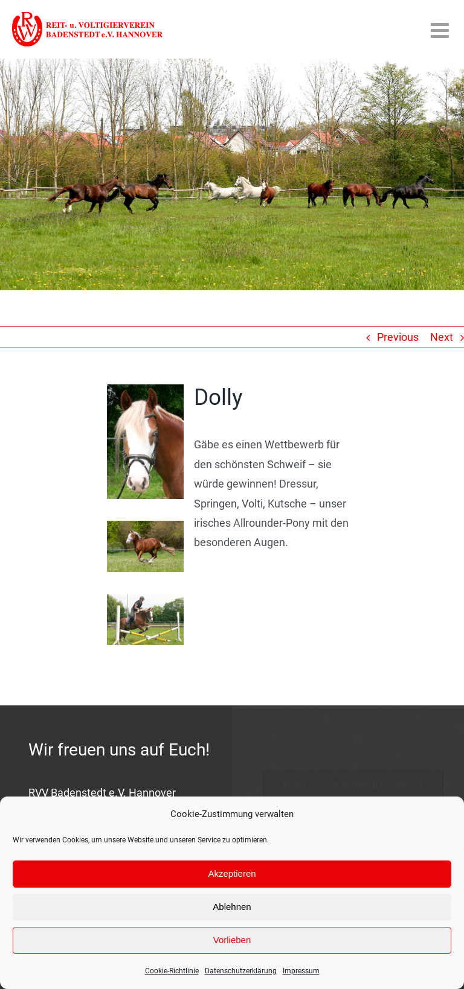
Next (441, 337)
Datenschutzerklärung (241, 971)
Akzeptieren (232, 873)
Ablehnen (232, 907)
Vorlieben (232, 940)
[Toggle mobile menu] (441, 29)
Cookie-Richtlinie (172, 971)
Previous (398, 337)
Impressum (301, 971)
